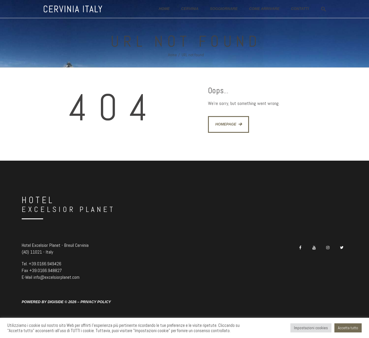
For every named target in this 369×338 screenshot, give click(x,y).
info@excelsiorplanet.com (56, 277)
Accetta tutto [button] (348, 327)
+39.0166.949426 (45, 264)
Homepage (225, 124)
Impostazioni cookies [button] (311, 327)
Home (172, 54)
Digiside (56, 302)
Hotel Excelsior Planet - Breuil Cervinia (55, 245)
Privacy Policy (95, 302)
